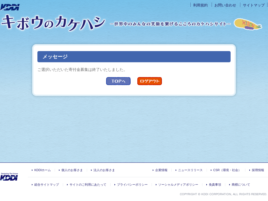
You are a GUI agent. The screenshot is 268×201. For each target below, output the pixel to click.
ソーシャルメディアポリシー (178, 184)
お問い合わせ (225, 5)
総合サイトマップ (46, 184)
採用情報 (258, 170)
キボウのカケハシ (53, 23)
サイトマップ (254, 5)
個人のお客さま (72, 170)
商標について (241, 184)
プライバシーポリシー (132, 184)
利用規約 (200, 5)
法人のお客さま (104, 170)
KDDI (10, 7)
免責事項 (215, 184)
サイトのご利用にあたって (88, 184)
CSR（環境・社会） (227, 170)
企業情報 (161, 170)
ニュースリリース (190, 170)
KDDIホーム (42, 170)
